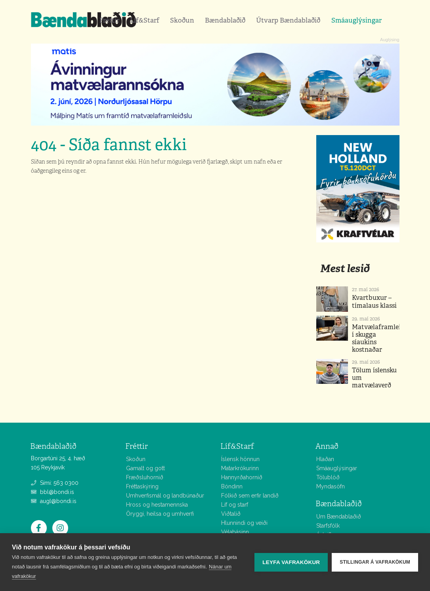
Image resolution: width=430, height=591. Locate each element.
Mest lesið (345, 268)
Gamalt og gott (145, 468)
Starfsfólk (328, 525)
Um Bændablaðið (338, 516)
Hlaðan (325, 459)
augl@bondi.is (53, 501)
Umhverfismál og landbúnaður (165, 495)
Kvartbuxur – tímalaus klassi (374, 301)
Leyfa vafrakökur (291, 562)
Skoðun (182, 20)
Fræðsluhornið (144, 477)
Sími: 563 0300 (54, 483)
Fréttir (109, 20)
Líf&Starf (144, 20)
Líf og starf (234, 504)
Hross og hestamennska (157, 504)
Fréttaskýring (142, 486)
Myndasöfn (330, 486)
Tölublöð (328, 477)
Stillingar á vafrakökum (375, 562)
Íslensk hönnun (240, 459)
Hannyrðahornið (241, 477)
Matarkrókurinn (240, 468)
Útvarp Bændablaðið (288, 20)
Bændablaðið (225, 20)
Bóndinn (232, 486)
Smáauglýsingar (356, 20)
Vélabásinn (235, 532)
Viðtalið (231, 514)
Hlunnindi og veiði (244, 523)
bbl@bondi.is (52, 492)
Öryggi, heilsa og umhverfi (160, 514)
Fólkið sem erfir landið (250, 495)
